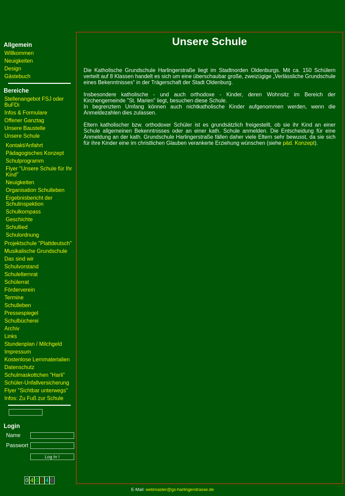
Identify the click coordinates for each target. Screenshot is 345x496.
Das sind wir (19, 259)
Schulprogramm (25, 161)
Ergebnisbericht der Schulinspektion (29, 201)
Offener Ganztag (24, 120)
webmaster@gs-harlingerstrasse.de (180, 489)
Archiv (11, 328)
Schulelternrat (21, 274)
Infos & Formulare (25, 112)
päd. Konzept (298, 143)
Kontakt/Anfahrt (24, 145)
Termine (14, 297)
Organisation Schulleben (35, 190)
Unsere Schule (22, 136)
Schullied (17, 227)
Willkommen (19, 53)
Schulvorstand (21, 266)
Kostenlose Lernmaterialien (37, 359)
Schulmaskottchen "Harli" (34, 375)
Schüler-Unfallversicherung (36, 383)
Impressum (17, 352)
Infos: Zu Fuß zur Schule (33, 398)
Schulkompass (23, 211)
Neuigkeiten (18, 61)
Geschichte (19, 219)
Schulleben (17, 305)
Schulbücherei (21, 321)
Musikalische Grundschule (35, 251)
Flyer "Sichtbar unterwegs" (36, 390)
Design (12, 68)
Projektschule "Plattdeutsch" (38, 243)
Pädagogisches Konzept (35, 153)
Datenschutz (19, 367)
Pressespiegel (21, 313)
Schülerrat (16, 282)
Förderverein (19, 290)
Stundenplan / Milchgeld (33, 344)
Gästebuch (17, 76)
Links (10, 336)
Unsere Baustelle (24, 128)
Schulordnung (22, 235)
